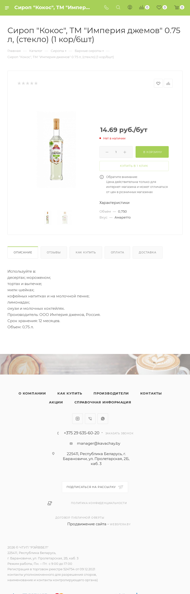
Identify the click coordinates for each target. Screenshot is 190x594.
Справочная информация (102, 402)
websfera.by (120, 524)
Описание (23, 252)
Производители (111, 393)
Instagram (77, 418)
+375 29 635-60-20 (81, 433)
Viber (90, 418)
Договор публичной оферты (79, 517)
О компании (32, 393)
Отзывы (54, 252)
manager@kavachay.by (98, 443)
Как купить (86, 252)
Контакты (151, 393)
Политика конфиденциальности (99, 503)
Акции (56, 402)
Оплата (117, 252)
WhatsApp (102, 418)
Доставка (147, 252)
